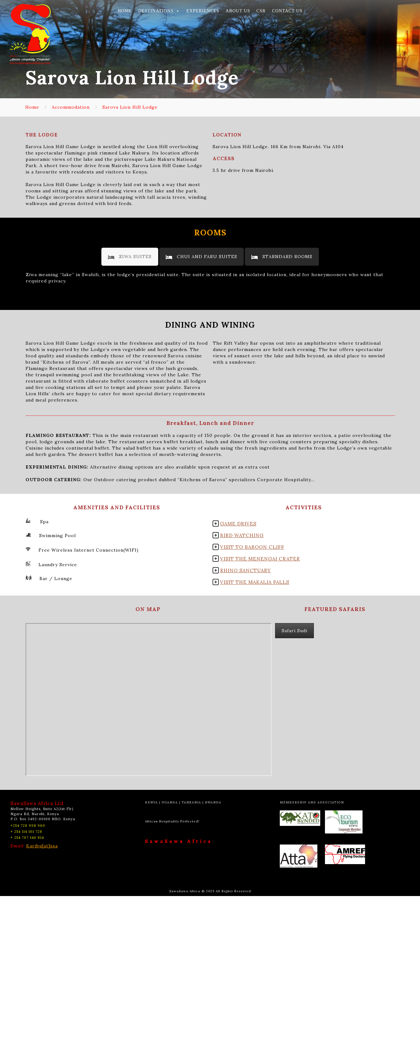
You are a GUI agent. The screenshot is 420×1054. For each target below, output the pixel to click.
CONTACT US (287, 11)
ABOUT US (238, 11)
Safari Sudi (294, 788)
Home (32, 107)
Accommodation (71, 107)
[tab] (129, 257)
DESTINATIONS (159, 11)
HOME (124, 11)
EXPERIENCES (202, 11)
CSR (261, 11)
